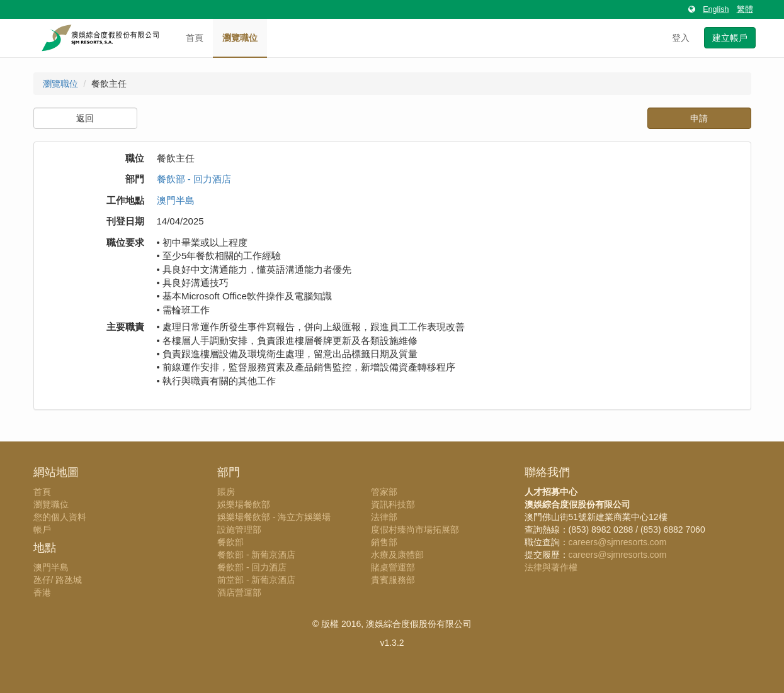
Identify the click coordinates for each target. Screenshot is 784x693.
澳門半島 (176, 200)
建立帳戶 (729, 38)
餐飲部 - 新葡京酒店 (256, 555)
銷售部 (384, 542)
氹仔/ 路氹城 (57, 580)
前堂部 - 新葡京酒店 (256, 580)
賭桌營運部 (393, 567)
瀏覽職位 (240, 38)
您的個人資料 (59, 517)
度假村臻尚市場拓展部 (415, 529)
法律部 (384, 517)
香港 (42, 592)
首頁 (194, 38)
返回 (85, 118)
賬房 (226, 492)
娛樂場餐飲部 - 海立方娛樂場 (274, 517)
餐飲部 (230, 542)
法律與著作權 (551, 567)
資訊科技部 (393, 504)
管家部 (384, 492)
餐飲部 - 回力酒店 (194, 179)
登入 (681, 38)
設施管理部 (239, 529)
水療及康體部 (397, 555)
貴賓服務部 (393, 580)
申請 (699, 118)
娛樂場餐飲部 (243, 504)
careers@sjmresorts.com (618, 542)
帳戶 (42, 529)
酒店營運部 (239, 592)
